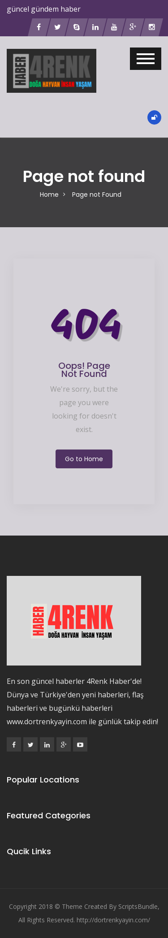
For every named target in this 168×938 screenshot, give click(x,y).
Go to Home (84, 458)
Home (49, 194)
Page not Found (96, 194)
